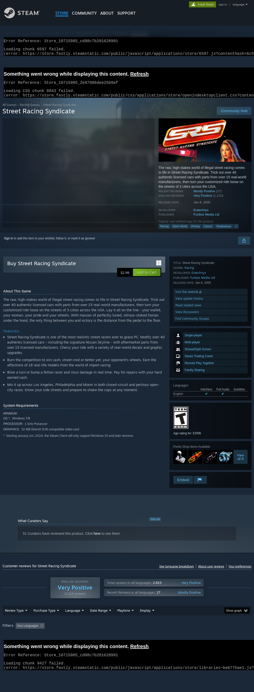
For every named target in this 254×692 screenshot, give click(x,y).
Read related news (188, 455)
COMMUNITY (84, 13)
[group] (127, 642)
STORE (61, 13)
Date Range (98, 623)
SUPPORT (126, 13)
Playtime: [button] (116, 638)
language (238, 4)
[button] (147, 278)
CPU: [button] (218, 638)
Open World (180, 232)
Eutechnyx (201, 216)
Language (72, 623)
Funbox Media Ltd (206, 220)
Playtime (123, 623)
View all (155, 525)
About (107, 13)
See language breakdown (176, 572)
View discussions (187, 462)
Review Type (14, 623)
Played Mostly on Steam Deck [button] (151, 638)
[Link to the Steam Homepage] (26, 17)
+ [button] (236, 232)
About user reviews (211, 572)
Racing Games (30, 111)
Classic (208, 232)
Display (145, 623)
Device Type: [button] (12, 645)
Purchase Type (44, 623)
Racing (164, 232)
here (97, 539)
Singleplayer (223, 232)
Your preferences (240, 572)
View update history (189, 448)
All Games (9, 111)
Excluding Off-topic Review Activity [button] (77, 638)
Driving (195, 232)
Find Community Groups (192, 468)
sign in (223, 4)
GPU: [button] (235, 638)
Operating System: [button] (193, 638)
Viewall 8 (240, 391)
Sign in (8, 244)
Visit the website (188, 441)
